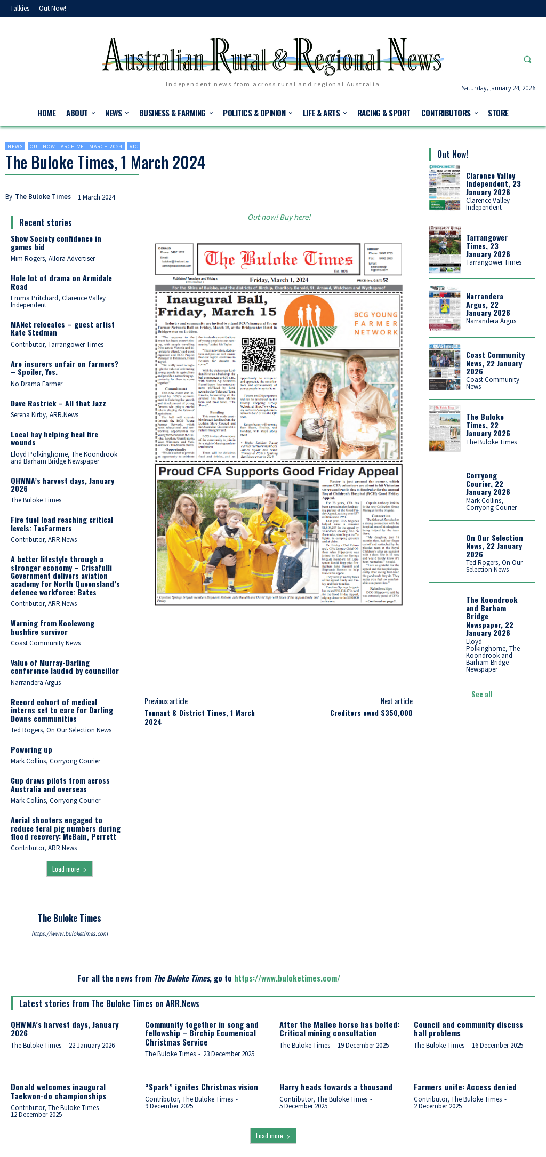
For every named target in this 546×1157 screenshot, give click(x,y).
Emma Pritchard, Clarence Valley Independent (58, 301)
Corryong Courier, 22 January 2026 (488, 483)
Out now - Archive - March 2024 (76, 146)
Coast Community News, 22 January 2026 (495, 363)
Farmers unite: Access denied (465, 1086)
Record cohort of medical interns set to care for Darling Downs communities (62, 710)
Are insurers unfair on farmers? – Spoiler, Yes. (64, 367)
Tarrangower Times (493, 262)
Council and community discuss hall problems (468, 1028)
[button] (527, 59)
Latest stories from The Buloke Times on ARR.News (109, 1003)
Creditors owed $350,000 (371, 712)
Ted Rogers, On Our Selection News (61, 730)
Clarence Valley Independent (488, 204)
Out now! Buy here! (278, 217)
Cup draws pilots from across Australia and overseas (60, 784)
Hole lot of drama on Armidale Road (61, 281)
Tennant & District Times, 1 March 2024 (199, 717)
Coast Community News (46, 643)
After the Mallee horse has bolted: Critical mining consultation (339, 1028)
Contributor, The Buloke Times (55, 1107)
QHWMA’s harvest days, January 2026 (62, 484)
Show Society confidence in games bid (56, 242)
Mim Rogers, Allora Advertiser (53, 258)
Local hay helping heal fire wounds (54, 438)
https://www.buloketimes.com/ (287, 978)
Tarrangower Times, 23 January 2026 (488, 245)
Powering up (31, 749)
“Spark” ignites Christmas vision (201, 1086)
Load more (69, 868)
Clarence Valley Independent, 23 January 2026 (493, 183)
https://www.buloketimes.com (69, 933)
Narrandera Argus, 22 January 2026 (488, 304)
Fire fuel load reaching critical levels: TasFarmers (62, 523)
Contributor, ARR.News (44, 539)
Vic (133, 146)
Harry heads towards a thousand (335, 1086)
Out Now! (452, 154)
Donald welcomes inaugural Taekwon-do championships (58, 1091)
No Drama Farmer (36, 383)
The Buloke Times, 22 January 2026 (488, 424)
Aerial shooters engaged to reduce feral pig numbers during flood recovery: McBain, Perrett (66, 828)
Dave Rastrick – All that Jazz (58, 403)
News (15, 146)
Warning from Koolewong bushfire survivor (52, 626)
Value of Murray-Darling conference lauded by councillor (65, 666)
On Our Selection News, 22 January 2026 (494, 545)
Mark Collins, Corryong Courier (55, 760)
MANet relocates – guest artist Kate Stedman (63, 328)
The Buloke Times (43, 196)
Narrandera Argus (36, 682)
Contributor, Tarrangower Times (57, 344)
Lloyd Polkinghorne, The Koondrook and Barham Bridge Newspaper (64, 458)
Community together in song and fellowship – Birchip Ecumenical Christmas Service (202, 1033)
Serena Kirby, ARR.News (44, 414)
